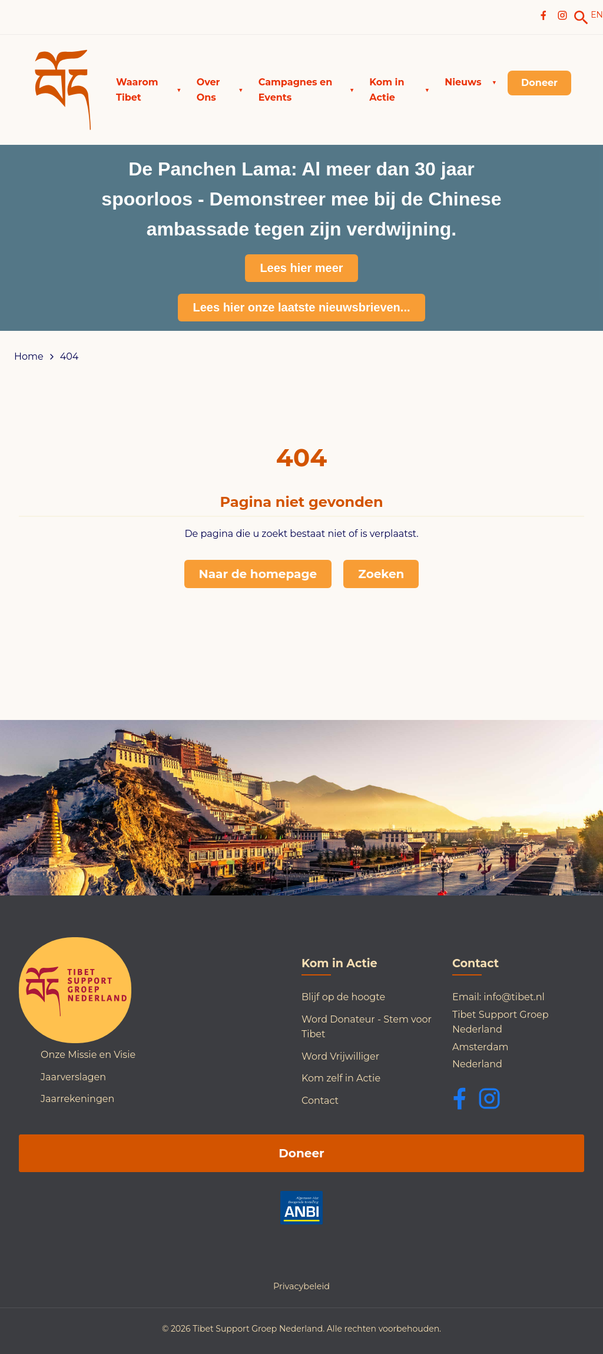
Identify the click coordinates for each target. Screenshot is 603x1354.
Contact (320, 1100)
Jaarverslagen (73, 1077)
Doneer (301, 1153)
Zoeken (381, 574)
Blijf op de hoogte (343, 997)
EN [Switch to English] (597, 14)
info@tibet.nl (514, 997)
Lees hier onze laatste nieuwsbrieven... (301, 307)
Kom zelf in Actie (341, 1078)
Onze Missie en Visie (88, 1054)
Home (29, 356)
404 (69, 356)
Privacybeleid (301, 1286)
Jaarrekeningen (77, 1098)
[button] (148, 90)
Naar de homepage (258, 574)
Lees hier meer (301, 267)
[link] (581, 17)
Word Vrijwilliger (340, 1056)
